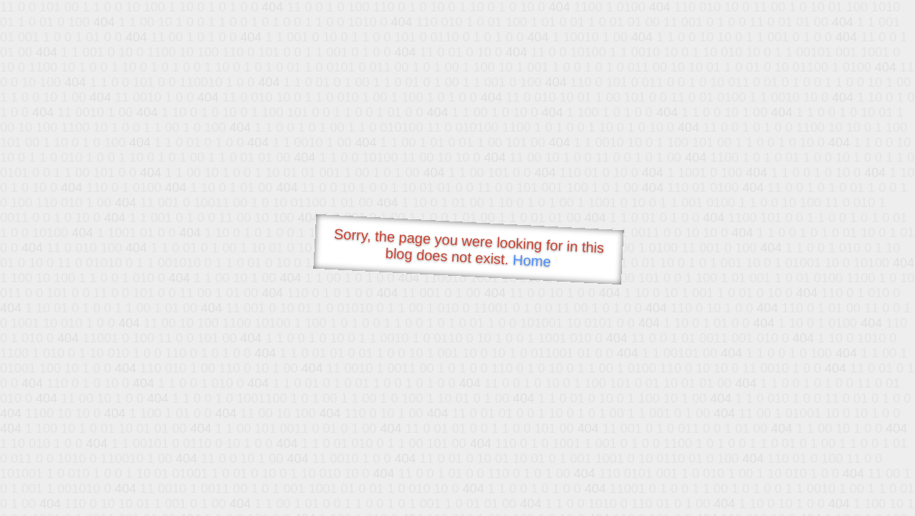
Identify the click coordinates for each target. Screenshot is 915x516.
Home (531, 260)
